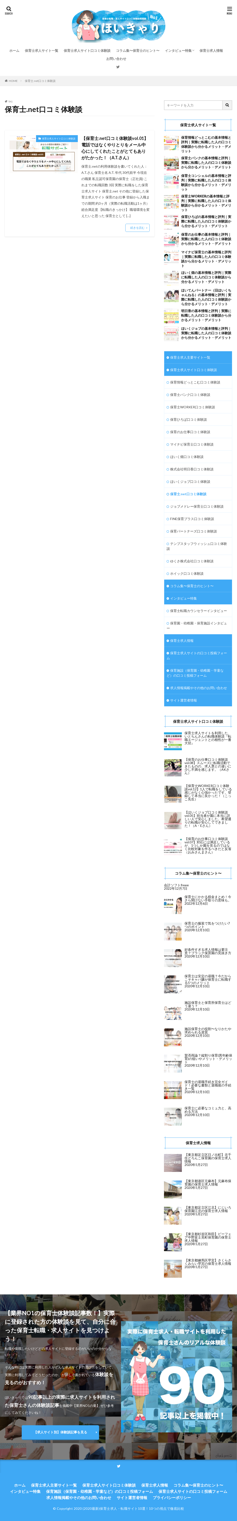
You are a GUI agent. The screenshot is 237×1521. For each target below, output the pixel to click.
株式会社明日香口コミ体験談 (192, 469)
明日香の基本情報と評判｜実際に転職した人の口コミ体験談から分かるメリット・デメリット (206, 315)
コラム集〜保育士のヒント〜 (137, 50)
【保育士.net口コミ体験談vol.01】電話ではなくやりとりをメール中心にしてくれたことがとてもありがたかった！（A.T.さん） (114, 148)
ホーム (14, 50)
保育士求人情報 (211, 50)
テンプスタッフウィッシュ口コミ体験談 (197, 546)
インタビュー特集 (178, 50)
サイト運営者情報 (183, 700)
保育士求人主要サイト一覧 (190, 357)
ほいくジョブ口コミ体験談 (190, 481)
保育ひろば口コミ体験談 (188, 419)
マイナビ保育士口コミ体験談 (192, 444)
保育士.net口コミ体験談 (40, 81)
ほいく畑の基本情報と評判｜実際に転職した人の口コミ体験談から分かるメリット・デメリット (206, 277)
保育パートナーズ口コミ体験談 (193, 531)
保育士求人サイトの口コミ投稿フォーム (197, 655)
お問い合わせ (116, 59)
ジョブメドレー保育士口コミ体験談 (197, 506)
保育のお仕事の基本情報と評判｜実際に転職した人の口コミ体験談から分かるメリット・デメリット (206, 238)
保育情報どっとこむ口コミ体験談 (195, 382)
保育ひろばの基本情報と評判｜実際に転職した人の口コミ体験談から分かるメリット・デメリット (206, 221)
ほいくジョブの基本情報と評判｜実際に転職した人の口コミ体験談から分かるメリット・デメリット (206, 333)
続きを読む (137, 227)
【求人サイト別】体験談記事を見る (60, 1432)
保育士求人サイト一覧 (41, 50)
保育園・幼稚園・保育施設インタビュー (197, 625)
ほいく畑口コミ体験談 (187, 457)
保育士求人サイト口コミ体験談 (87, 50)
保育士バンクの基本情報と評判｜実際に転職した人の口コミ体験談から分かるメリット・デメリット (206, 162)
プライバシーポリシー (172, 1497)
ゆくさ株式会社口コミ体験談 (192, 561)
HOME (13, 81)
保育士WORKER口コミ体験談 (192, 407)
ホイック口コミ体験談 (187, 573)
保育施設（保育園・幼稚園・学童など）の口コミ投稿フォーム (195, 672)
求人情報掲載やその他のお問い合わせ (198, 688)
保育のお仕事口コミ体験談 (190, 432)
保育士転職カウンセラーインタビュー (198, 611)
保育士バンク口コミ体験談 (190, 395)
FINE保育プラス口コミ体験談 (192, 519)
